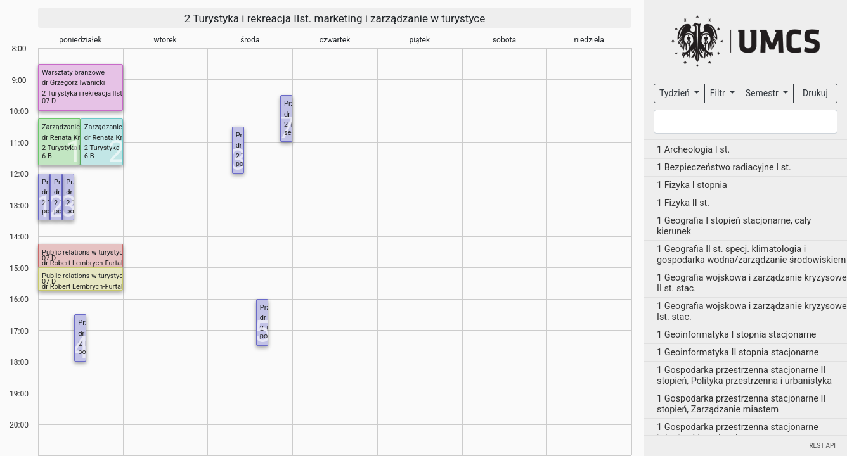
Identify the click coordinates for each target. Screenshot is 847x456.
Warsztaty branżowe (73, 72)
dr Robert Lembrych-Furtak (83, 263)
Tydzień (675, 93)
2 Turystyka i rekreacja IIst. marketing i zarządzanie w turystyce (335, 18)
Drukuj (815, 93)
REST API (822, 445)
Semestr (763, 93)
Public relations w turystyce (84, 252)
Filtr (718, 93)
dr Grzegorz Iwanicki (73, 83)
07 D (49, 101)
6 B (47, 156)
